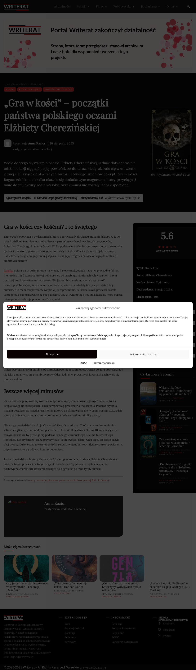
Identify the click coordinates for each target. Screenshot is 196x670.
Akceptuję (52, 354)
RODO (83, 362)
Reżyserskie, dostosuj (144, 354)
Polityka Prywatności (103, 362)
